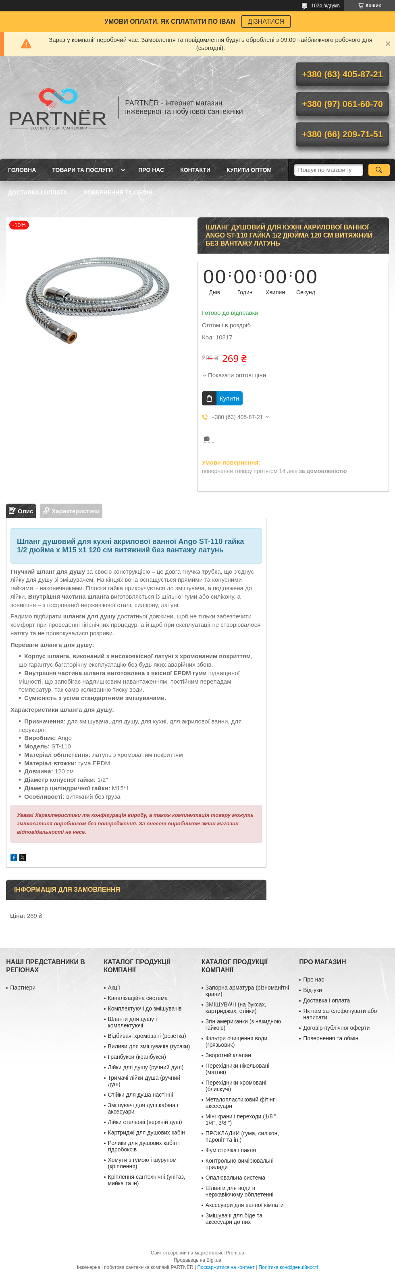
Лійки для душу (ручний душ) (146, 1067)
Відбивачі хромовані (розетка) (147, 1036)
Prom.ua (235, 1253)
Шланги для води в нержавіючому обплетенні (239, 1191)
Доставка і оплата (37, 192)
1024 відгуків (325, 5)
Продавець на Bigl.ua (197, 1260)
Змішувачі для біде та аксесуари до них (234, 1218)
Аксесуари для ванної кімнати (245, 1205)
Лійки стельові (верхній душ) (145, 1122)
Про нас (151, 170)
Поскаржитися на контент (225, 1267)
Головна (22, 170)
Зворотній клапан (228, 1055)
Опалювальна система (235, 1177)
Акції (114, 987)
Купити (229, 398)
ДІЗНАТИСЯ (266, 21)
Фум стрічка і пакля (231, 1150)
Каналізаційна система (138, 998)
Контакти (195, 170)
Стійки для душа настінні (140, 1094)
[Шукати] (379, 170)
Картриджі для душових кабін (146, 1132)
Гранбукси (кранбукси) (137, 1057)
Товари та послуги (82, 170)
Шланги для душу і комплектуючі (132, 1022)
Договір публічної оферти (336, 1028)
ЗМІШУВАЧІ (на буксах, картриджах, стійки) (236, 1007)
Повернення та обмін (118, 192)
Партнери (22, 987)
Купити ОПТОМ (249, 170)
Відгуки (312, 990)
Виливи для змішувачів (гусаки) (149, 1046)
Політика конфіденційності (288, 1267)
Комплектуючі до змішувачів (145, 1008)
